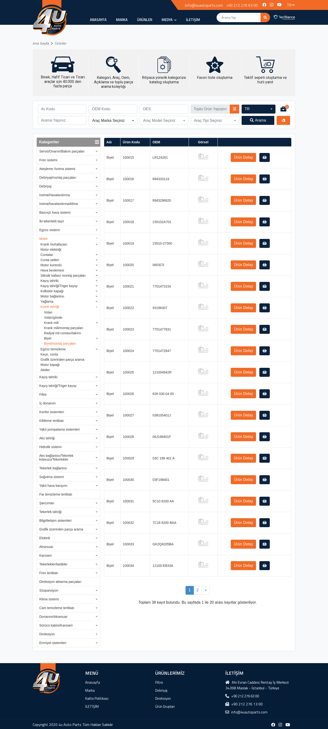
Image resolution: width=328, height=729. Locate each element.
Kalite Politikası (96, 698)
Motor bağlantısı (52, 296)
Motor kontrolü (51, 265)
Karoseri (45, 555)
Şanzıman (46, 503)
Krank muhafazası (53, 244)
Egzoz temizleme (53, 349)
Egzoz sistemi (49, 230)
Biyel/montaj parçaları (60, 343)
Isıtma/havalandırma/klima (58, 204)
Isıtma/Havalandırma (54, 195)
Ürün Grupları (165, 706)
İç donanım (47, 403)
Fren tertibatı (48, 573)
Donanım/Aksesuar (53, 617)
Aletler (45, 370)
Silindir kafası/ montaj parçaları (63, 275)
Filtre (43, 394)
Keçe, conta (49, 354)
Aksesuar (46, 547)
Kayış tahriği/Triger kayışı (59, 286)
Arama (258, 120)
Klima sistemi (49, 599)
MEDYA (169, 19)
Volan (48, 312)
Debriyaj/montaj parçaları (57, 177)
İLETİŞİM (193, 19)
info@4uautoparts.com (204, 5)
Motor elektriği (50, 249)
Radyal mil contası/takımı (62, 333)
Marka (122, 19)
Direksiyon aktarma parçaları (60, 582)
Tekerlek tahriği (50, 512)
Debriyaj (45, 186)
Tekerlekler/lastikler (53, 564)
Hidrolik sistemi (50, 447)
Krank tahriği (49, 307)
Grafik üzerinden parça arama (62, 359)
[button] (259, 109)
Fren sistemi (48, 160)
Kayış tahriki (49, 281)
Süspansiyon (48, 590)
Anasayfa (98, 19)
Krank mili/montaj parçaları (63, 328)
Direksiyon (47, 634)
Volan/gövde (53, 317)
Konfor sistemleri (51, 412)
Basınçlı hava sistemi (55, 212)
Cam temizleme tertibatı (56, 608)
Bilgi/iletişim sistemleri (55, 520)
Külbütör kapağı (52, 291)
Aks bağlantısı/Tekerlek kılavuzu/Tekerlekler (56, 457)
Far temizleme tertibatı (55, 494)
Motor (43, 239)
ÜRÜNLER (144, 19)
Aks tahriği (47, 438)
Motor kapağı (50, 365)
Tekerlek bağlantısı (53, 468)
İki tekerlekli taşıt (51, 221)
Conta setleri (49, 260)
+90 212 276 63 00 (242, 5)
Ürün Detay (243, 157)
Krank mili (51, 323)
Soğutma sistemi (51, 477)
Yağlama (46, 301)
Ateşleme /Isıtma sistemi (57, 169)
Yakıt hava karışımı (53, 485)
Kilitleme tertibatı (51, 421)
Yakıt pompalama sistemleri (59, 429)
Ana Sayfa (41, 43)
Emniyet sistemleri (52, 643)
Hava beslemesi (52, 270)
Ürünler (60, 43)
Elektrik (44, 538)
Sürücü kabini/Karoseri (56, 625)
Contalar (46, 255)
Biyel (47, 338)
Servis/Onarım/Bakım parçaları (61, 151)
